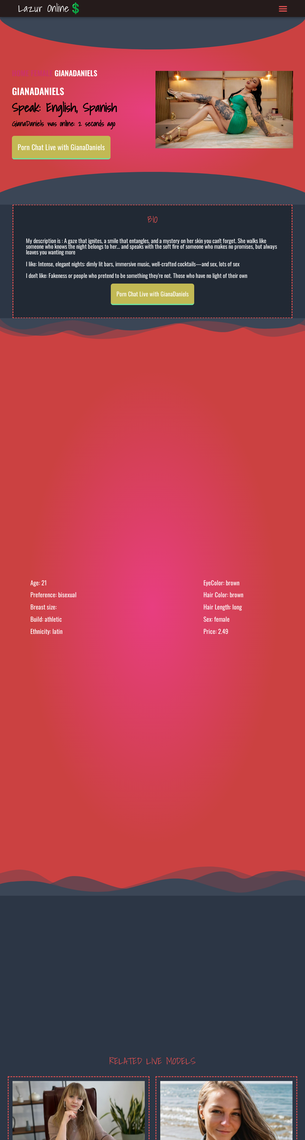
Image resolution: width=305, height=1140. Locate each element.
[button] (283, 8)
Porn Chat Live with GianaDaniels (61, 146)
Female (42, 72)
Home (20, 72)
